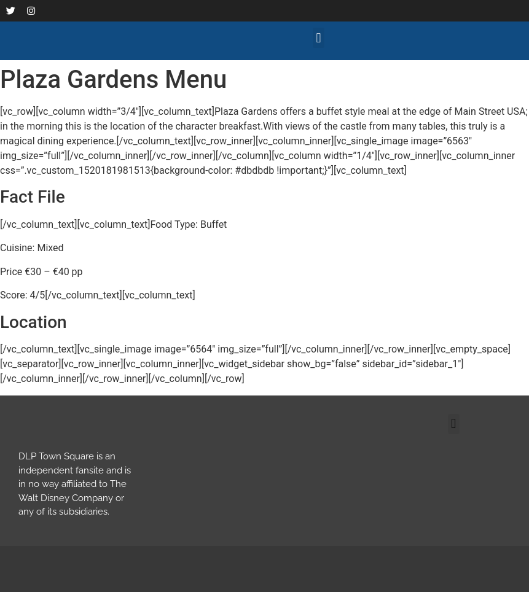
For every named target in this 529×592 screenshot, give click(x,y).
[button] (318, 38)
